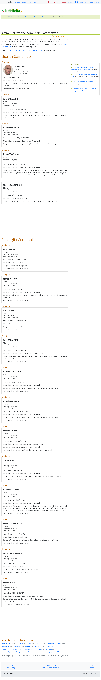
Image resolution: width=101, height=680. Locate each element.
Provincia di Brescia (32, 17)
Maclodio (19, 646)
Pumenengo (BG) (48, 652)
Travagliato (28, 649)
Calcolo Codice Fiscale (28, 2)
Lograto (39, 646)
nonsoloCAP (17, 2)
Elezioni (77, 2)
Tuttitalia (9, 2)
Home (5, 17)
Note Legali (10, 665)
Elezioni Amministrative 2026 (57, 2)
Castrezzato (46, 17)
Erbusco (61, 652)
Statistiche (84, 2)
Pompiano (21, 652)
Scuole (90, 2)
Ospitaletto (33, 652)
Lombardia (19, 17)
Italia (11, 17)
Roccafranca (52, 646)
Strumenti (91, 665)
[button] (91, 673)
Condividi (64, 36)
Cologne (40, 649)
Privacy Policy (10, 668)
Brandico (50, 649)
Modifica (55, 36)
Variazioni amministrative (50, 668)
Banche (96, 2)
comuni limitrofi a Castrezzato (41, 657)
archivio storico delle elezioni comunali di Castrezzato (24, 50)
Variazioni (70, 2)
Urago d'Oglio (8, 652)
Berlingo (41, 643)
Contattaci (91, 668)
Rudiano (6, 649)
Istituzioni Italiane (51, 665)
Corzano (17, 649)
